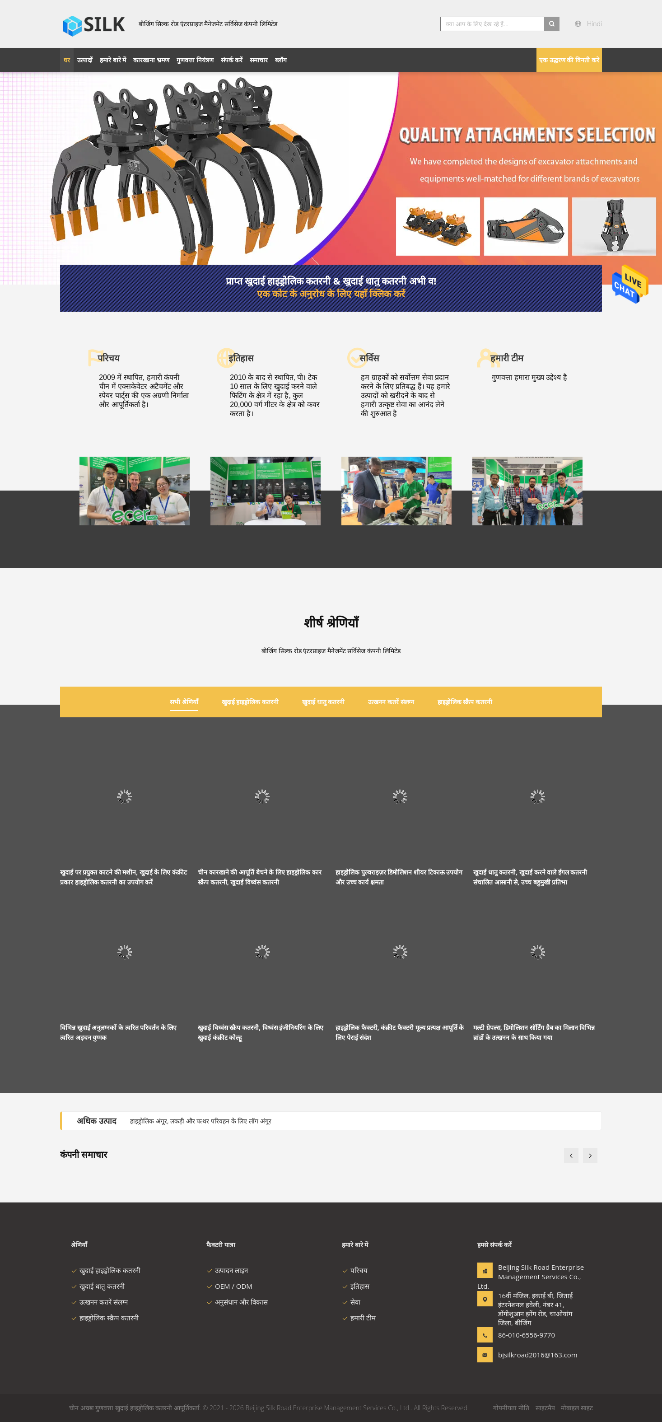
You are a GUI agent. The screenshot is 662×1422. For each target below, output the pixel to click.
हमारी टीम (359, 1317)
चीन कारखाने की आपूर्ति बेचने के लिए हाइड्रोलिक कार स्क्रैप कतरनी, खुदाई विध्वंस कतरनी (260, 877)
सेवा (351, 1301)
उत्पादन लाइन (227, 1270)
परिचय (355, 1270)
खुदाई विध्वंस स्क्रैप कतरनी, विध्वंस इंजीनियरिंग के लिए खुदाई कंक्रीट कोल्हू (260, 1032)
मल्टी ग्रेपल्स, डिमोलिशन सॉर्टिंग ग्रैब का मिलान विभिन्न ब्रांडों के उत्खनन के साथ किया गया (534, 1032)
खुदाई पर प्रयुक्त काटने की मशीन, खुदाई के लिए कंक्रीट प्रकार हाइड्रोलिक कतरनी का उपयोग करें (123, 877)
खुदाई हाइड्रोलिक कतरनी (105, 1270)
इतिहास (355, 1286)
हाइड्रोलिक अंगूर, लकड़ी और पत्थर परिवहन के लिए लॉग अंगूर (200, 1121)
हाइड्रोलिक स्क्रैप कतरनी (105, 1317)
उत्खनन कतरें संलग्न (99, 1301)
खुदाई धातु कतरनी (98, 1286)
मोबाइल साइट (577, 1407)
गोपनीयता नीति (511, 1407)
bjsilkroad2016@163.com (526, 1354)
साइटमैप (545, 1407)
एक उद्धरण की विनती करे (569, 60)
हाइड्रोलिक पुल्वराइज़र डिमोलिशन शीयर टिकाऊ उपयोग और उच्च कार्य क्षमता (399, 877)
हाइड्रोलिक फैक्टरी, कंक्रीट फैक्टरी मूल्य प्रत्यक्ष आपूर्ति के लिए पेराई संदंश (400, 1032)
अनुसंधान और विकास (237, 1301)
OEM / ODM (229, 1286)
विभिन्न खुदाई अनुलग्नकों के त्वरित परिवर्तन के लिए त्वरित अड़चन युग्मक (118, 1032)
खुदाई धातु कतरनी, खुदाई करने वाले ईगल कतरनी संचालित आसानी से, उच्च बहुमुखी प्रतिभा (530, 877)
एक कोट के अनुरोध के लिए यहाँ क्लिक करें (331, 294)
